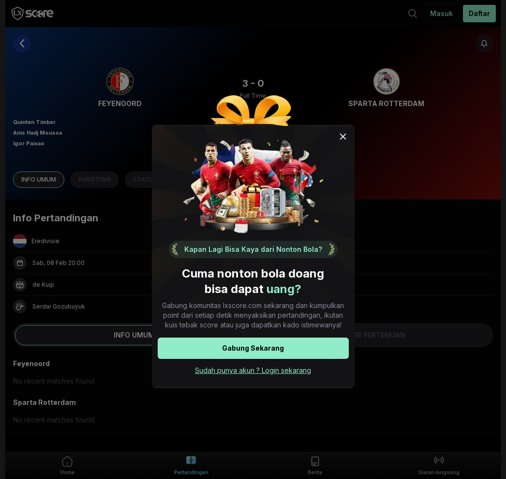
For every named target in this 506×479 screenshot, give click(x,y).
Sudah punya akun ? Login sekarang (253, 370)
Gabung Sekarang (253, 348)
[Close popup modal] (343, 136)
